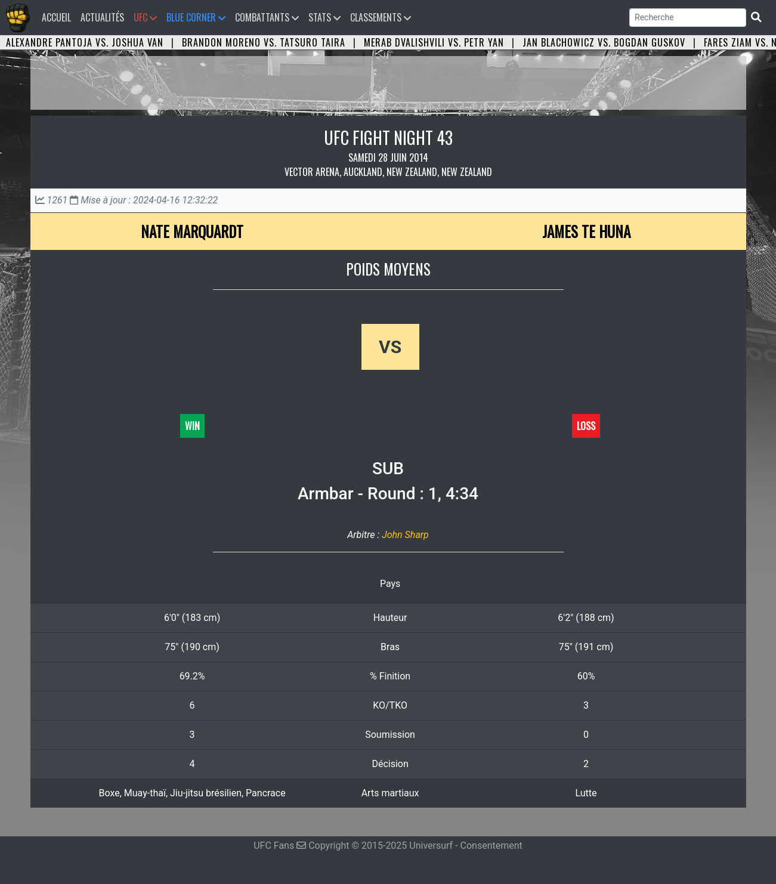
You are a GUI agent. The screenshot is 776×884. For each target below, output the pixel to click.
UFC (145, 17)
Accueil (59, 17)
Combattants (267, 17)
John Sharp (405, 534)
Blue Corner (195, 17)
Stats (324, 17)
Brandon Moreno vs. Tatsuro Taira (263, 42)
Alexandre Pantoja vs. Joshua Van (84, 42)
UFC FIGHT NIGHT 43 (388, 137)
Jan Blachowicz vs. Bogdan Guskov (604, 42)
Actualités (102, 17)
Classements (380, 17)
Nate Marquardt (192, 231)
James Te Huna (586, 231)
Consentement (491, 845)
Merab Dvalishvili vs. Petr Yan (434, 42)
